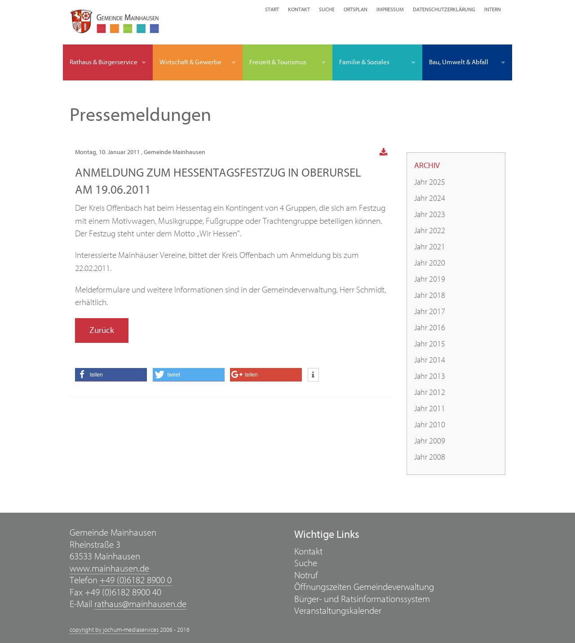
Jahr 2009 (429, 441)
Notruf (306, 575)
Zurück (101, 330)
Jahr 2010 (429, 425)
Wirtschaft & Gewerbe (190, 62)
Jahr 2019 (429, 279)
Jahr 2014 (429, 360)
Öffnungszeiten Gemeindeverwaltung (364, 587)
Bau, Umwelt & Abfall (458, 62)
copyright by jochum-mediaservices (114, 630)
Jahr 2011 (429, 408)
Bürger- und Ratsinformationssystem (362, 599)
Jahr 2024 (429, 198)
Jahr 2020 (429, 263)
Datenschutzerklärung (444, 9)
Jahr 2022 (429, 230)
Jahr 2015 (429, 344)
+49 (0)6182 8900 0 (136, 580)
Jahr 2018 (429, 295)
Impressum (390, 9)
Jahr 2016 (429, 328)
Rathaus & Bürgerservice (103, 62)
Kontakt (299, 9)
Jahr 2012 (429, 392)
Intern (492, 9)
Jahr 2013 (429, 376)
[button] (111, 374)
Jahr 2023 (429, 214)
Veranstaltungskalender (337, 611)
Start (272, 9)
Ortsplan (355, 9)
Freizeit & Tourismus (277, 62)
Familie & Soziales (364, 62)
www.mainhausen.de (109, 568)
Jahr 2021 (429, 247)
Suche (327, 9)
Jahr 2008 (429, 457)
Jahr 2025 (429, 182)
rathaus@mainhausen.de (140, 604)
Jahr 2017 (429, 311)
